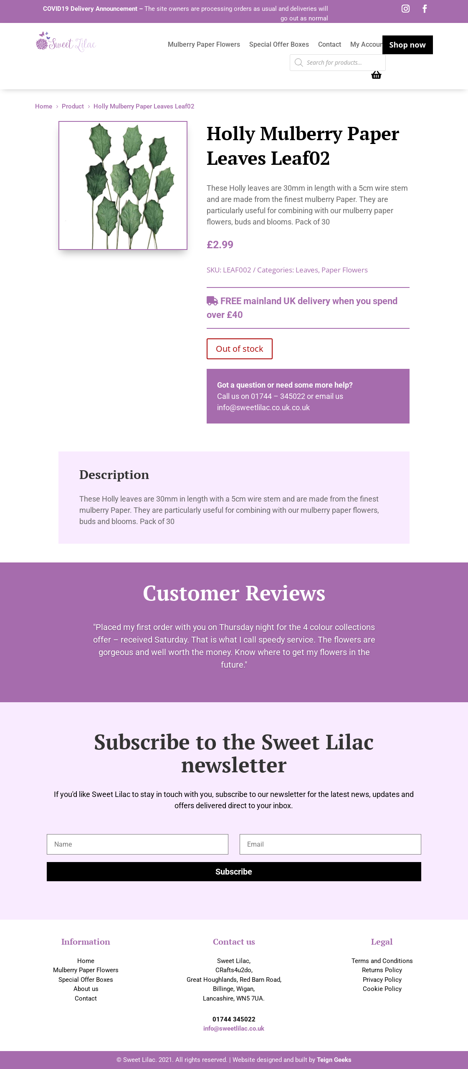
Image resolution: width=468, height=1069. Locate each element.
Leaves (307, 270)
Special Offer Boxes (279, 45)
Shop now (408, 45)
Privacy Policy (382, 979)
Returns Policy (382, 970)
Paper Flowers (344, 270)
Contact (329, 45)
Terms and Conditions (382, 961)
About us (86, 989)
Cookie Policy (382, 989)
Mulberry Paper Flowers (204, 45)
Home (85, 961)
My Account (368, 45)
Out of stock (239, 348)
